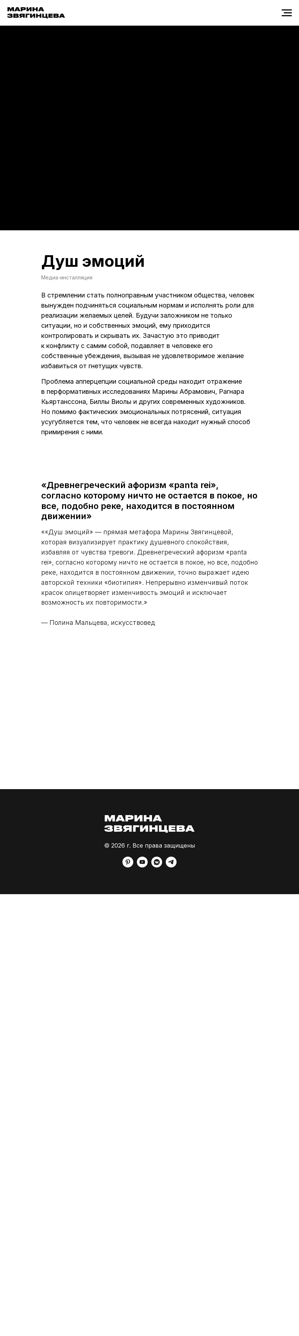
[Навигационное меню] (287, 13)
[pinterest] (127, 865)
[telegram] (171, 865)
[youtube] (142, 865)
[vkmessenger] (156, 865)
